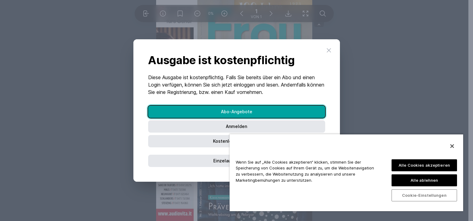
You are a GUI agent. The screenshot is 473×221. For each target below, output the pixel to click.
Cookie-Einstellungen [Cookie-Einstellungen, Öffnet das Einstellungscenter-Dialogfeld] (424, 195)
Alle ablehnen (424, 180)
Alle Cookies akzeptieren (424, 165)
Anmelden (236, 126)
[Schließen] (452, 146)
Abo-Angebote (236, 111)
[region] (346, 172)
